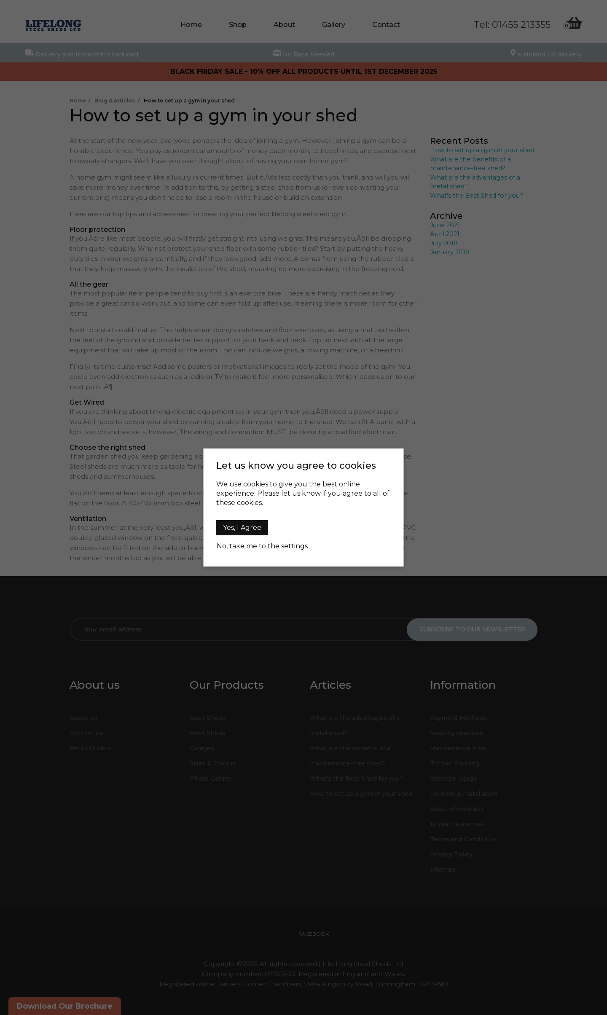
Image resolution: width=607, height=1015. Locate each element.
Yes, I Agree (242, 528)
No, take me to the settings (262, 546)
